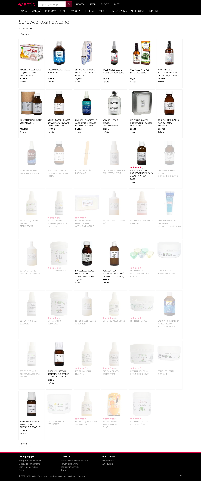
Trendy (105, 4)
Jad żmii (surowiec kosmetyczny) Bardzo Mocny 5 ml (141, 123)
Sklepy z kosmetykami (29, 463)
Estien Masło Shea (57, 270)
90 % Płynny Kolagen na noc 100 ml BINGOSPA (168, 123)
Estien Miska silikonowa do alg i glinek (140, 273)
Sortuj (25, 34)
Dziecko (103, 11)
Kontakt (64, 470)
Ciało (63, 11)
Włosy (75, 11)
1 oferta (23, 81)
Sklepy (117, 4)
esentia (26, 4)
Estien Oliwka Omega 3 (114, 321)
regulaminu (79, 476)
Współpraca (108, 460)
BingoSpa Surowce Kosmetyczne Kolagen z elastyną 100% (141, 173)
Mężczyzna (119, 11)
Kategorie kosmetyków (30, 460)
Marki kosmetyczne (28, 466)
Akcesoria (137, 11)
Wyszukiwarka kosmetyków (74, 460)
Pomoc (22, 470)
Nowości (80, 4)
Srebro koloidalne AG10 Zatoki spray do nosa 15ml (86, 72)
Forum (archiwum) (69, 463)
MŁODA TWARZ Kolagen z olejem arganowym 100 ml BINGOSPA (59, 123)
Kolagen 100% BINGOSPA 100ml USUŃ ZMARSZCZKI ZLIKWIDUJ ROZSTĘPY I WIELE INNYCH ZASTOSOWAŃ (113, 276)
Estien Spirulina (138, 321)
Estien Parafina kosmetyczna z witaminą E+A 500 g (84, 223)
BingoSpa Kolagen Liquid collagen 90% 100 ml (58, 173)
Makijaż (36, 11)
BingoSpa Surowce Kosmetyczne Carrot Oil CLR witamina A (58, 374)
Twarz (23, 11)
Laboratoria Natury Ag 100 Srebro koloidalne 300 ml (168, 324)
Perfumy (50, 11)
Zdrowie (153, 11)
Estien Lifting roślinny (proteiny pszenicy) (57, 223)
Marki (93, 4)
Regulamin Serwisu (70, 466)
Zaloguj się (107, 463)
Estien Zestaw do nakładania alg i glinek (111, 424)
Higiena (89, 11)
